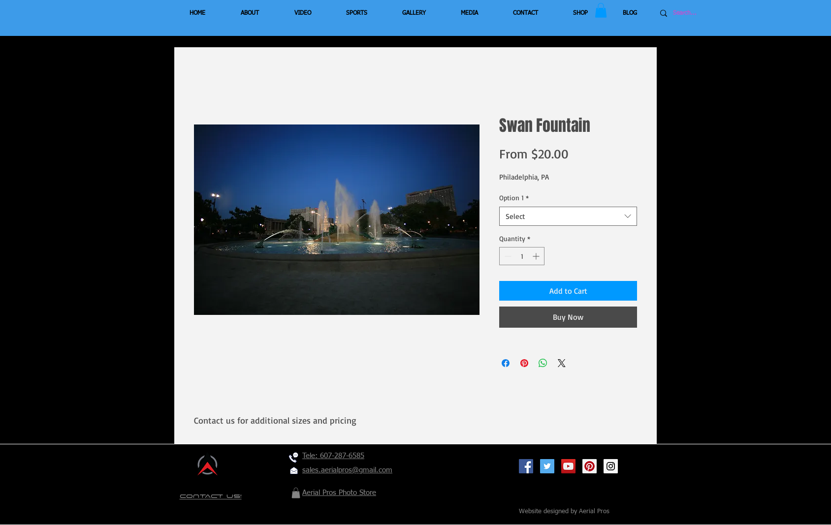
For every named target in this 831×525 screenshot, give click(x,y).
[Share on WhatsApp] (543, 363)
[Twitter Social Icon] (547, 466)
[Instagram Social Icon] (611, 466)
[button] (601, 10)
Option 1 (514, 197)
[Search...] (702, 13)
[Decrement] (507, 256)
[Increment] (537, 256)
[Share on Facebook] (505, 363)
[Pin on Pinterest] (524, 363)
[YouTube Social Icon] (568, 466)
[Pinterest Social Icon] (589, 466)
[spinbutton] (522, 256)
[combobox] (568, 216)
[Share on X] (562, 363)
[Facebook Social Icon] (526, 466)
